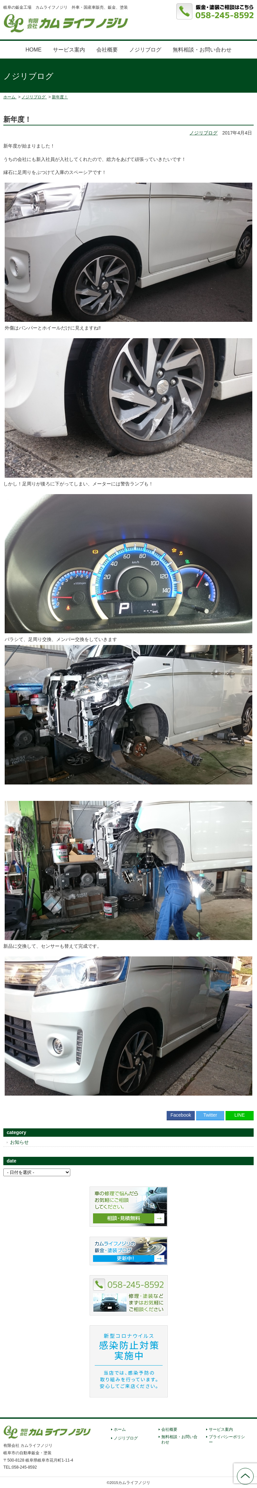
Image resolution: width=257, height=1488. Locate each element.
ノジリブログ (145, 50)
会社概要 (107, 50)
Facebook (180, 1115)
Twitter (210, 1115)
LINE (239, 1115)
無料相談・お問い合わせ (202, 50)
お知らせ (19, 1142)
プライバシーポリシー (227, 1439)
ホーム (120, 1429)
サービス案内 (69, 50)
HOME (33, 50)
